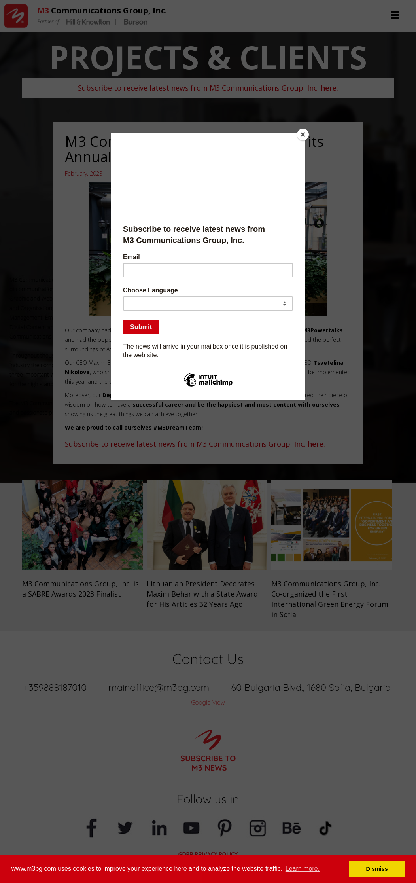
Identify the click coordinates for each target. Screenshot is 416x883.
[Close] (303, 134)
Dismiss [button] (377, 869)
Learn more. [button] (303, 868)
